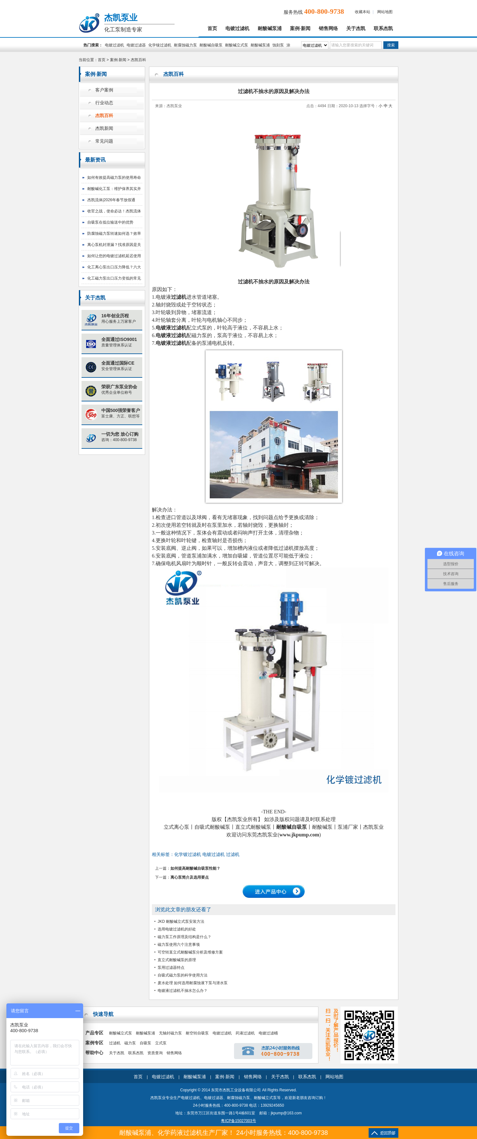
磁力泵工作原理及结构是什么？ (184, 937)
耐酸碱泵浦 (270, 28)
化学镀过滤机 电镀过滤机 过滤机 (206, 854)
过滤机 (115, 1043)
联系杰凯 (383, 28)
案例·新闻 (300, 28)
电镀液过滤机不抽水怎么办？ (182, 990)
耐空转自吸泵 (197, 1033)
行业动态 (104, 102)
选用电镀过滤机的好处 (177, 929)
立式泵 (161, 1043)
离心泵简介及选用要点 (189, 877)
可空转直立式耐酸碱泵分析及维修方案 (190, 952)
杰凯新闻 (104, 128)
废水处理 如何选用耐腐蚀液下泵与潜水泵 (193, 983)
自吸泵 (145, 1043)
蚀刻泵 (278, 45)
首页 (212, 28)
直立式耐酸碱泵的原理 (177, 960)
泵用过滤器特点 (171, 967)
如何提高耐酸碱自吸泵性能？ (195, 868)
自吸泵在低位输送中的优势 (110, 222)
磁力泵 (130, 1043)
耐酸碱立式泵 (236, 45)
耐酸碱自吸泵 (211, 45)
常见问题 (104, 141)
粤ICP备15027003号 (238, 1121)
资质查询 (155, 1053)
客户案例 (104, 90)
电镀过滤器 (136, 45)
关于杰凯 (355, 28)
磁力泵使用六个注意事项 (179, 944)
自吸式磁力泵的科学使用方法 (182, 975)
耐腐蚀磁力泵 (185, 45)
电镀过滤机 (237, 28)
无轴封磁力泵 (170, 1033)
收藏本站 (362, 12)
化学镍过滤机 (159, 45)
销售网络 (328, 28)
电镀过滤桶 (268, 1033)
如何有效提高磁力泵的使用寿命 (114, 177)
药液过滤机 (245, 1033)
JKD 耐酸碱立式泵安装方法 (181, 921)
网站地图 (385, 12)
